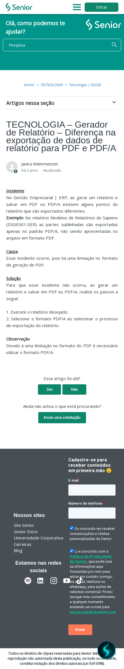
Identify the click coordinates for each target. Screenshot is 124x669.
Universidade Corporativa (38, 538)
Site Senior (24, 525)
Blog (18, 550)
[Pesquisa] (62, 45)
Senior (29, 84)
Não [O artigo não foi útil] (74, 389)
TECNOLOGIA (51, 84)
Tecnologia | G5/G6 (85, 84)
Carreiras (22, 544)
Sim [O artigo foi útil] (49, 389)
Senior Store (26, 531)
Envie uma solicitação (62, 417)
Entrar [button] (101, 7)
